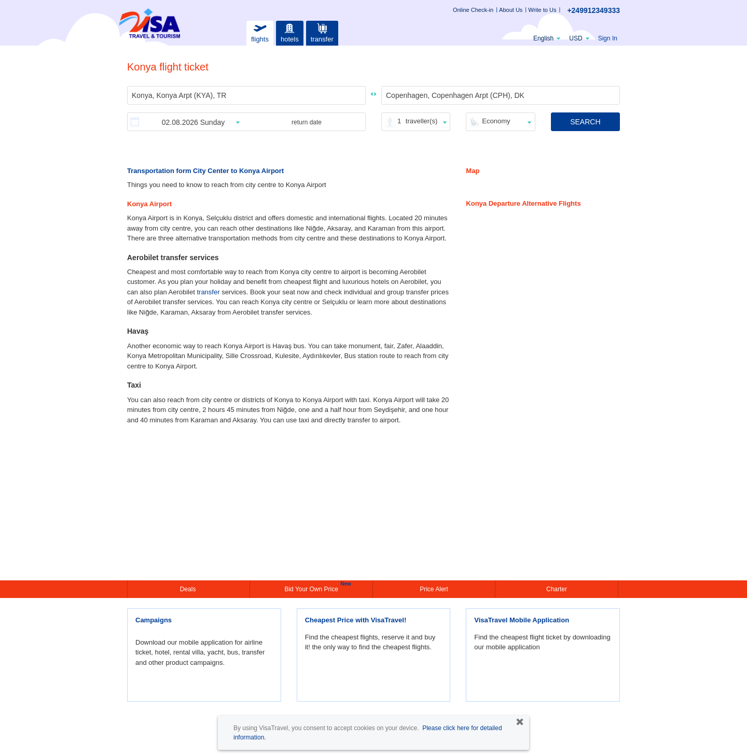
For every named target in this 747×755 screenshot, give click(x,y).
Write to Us (542, 10)
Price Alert (434, 589)
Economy (496, 121)
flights (260, 32)
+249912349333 (593, 10)
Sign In (607, 38)
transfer (322, 32)
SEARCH (585, 122)
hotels (289, 32)
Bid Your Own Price (312, 588)
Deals (189, 589)
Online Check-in (473, 10)
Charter (556, 589)
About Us (510, 10)
